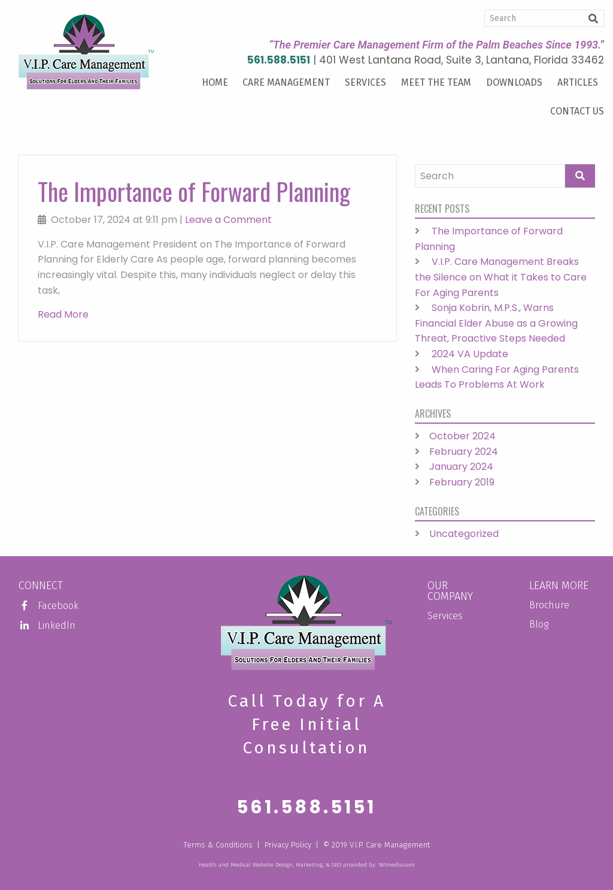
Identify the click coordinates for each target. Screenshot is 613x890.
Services (365, 82)
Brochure (549, 605)
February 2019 (461, 482)
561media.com (396, 864)
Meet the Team (436, 82)
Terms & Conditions (218, 845)
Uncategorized (464, 534)
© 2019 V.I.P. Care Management (376, 845)
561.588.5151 (278, 60)
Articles (577, 82)
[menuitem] (214, 82)
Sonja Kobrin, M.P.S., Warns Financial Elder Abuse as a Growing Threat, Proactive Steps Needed (496, 323)
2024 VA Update (470, 354)
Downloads (514, 82)
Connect (41, 585)
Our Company (450, 591)
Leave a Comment (228, 220)
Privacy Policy (288, 845)
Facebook (48, 605)
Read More (63, 314)
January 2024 (461, 466)
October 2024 (462, 436)
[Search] (544, 18)
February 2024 (463, 451)
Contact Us (577, 111)
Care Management (286, 82)
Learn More (558, 585)
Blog (538, 624)
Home (215, 82)
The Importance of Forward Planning (194, 191)
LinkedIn (47, 625)
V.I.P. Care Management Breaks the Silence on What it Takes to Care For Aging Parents (501, 277)
